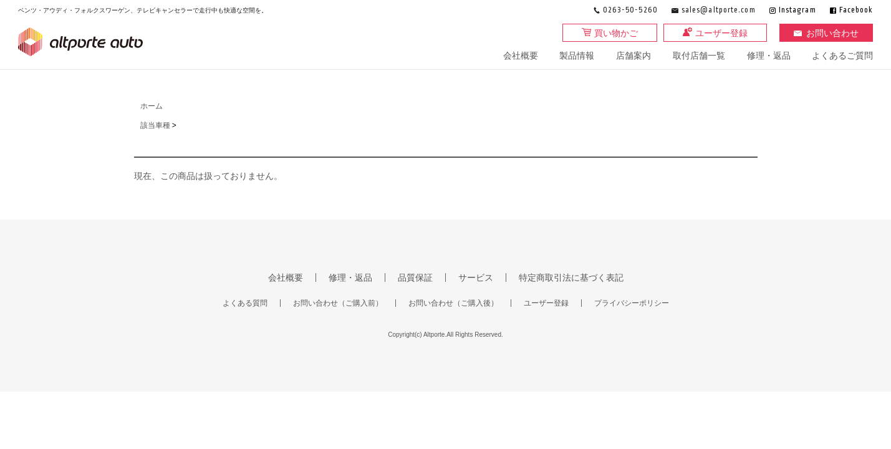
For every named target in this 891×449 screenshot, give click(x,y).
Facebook (856, 10)
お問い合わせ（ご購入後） (453, 303)
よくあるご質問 (842, 55)
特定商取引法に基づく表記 (571, 277)
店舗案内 (633, 55)
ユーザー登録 (721, 33)
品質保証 (415, 277)
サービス (475, 277)
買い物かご (616, 33)
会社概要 (520, 55)
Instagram (797, 10)
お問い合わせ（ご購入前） (338, 303)
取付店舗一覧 (699, 55)
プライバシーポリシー (631, 303)
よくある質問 (245, 303)
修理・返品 (769, 55)
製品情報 (576, 55)
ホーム (151, 106)
